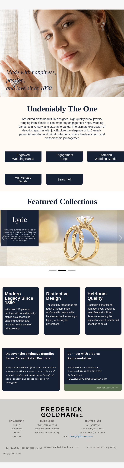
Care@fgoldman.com (81, 436)
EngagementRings (64, 156)
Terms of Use (93, 447)
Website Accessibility (47, 432)
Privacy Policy (109, 447)
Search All (64, 179)
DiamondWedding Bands (105, 156)
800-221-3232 (94, 371)
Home (16, 432)
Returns (16, 436)
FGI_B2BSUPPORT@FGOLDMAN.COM (87, 378)
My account (16, 421)
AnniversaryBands (23, 179)
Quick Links (47, 421)
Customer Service (47, 424)
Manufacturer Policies (47, 428)
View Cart (17, 428)
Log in (16, 424)
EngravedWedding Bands (23, 156)
